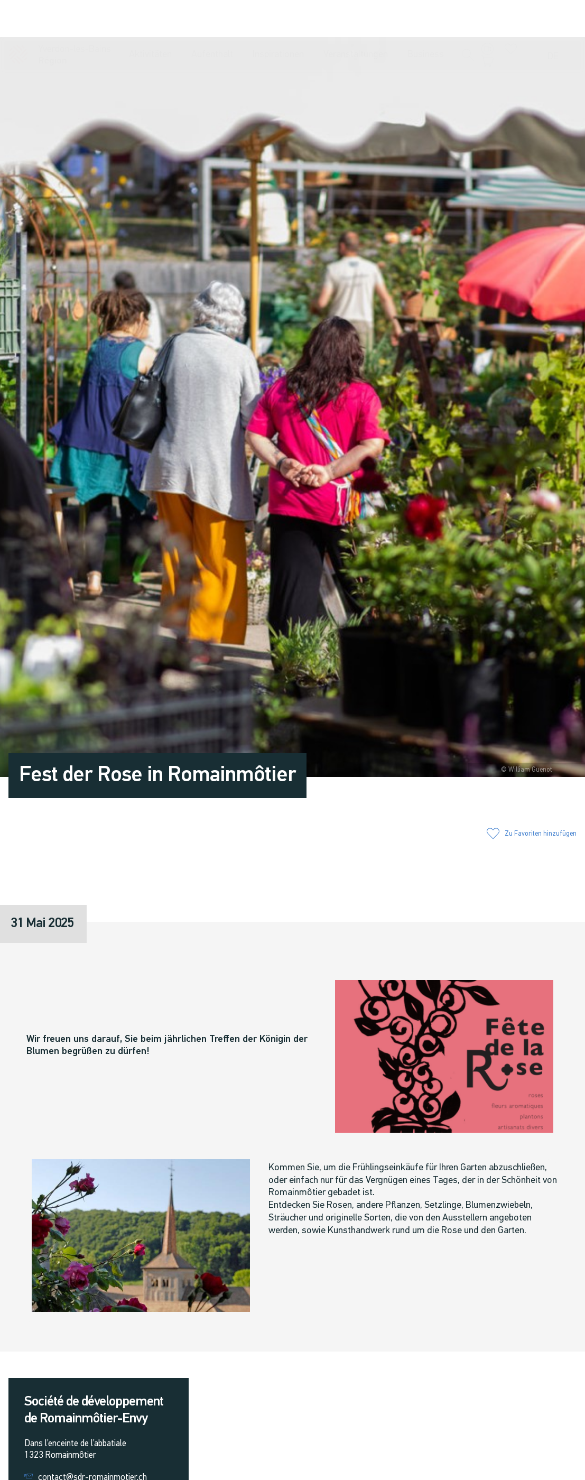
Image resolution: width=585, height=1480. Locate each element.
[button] (468, 19)
